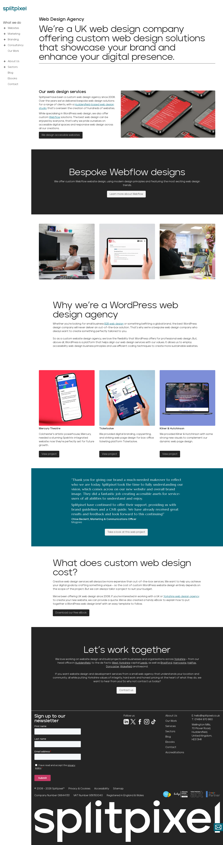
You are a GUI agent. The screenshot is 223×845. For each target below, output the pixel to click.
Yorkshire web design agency (181, 596)
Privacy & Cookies (79, 788)
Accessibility (101, 788)
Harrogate (179, 663)
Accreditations (174, 752)
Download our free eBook (71, 612)
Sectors (13, 67)
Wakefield (126, 666)
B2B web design (114, 324)
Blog (10, 73)
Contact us (126, 690)
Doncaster (112, 666)
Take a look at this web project (126, 532)
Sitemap (118, 788)
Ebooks (12, 78)
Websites (13, 28)
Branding (13, 39)
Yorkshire (179, 659)
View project (49, 454)
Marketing (14, 34)
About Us (13, 61)
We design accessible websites (61, 135)
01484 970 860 (204, 719)
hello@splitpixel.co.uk (207, 715)
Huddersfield (82, 663)
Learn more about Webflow (126, 194)
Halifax (191, 663)
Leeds (143, 663)
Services (170, 726)
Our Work (13, 51)
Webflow (54, 117)
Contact (13, 84)
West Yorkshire (121, 663)
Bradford (166, 663)
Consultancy (16, 45)
